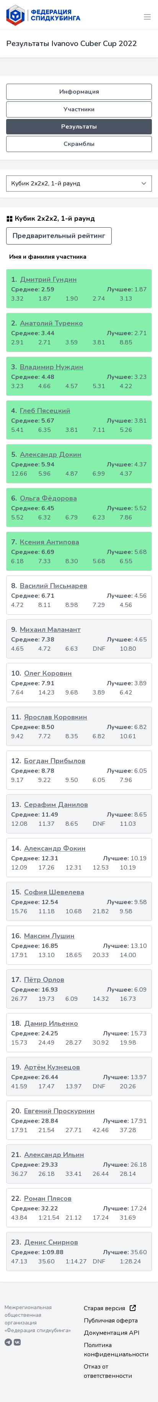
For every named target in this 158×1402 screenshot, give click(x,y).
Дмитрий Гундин (48, 279)
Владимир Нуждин (51, 367)
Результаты (79, 126)
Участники (79, 109)
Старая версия (110, 1308)
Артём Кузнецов (52, 1067)
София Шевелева (54, 892)
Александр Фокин (55, 848)
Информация (79, 92)
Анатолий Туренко (51, 323)
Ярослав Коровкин (55, 717)
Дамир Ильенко (51, 1023)
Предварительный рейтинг (59, 235)
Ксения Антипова (49, 542)
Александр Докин (50, 454)
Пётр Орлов (44, 979)
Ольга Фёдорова (48, 498)
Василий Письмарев (53, 585)
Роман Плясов (48, 1198)
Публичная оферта (111, 1320)
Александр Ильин (54, 1154)
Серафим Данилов (56, 804)
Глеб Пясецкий (45, 410)
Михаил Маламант (50, 629)
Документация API (111, 1333)
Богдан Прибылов (54, 760)
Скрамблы (79, 144)
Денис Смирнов (51, 1242)
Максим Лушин (49, 936)
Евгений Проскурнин (59, 1111)
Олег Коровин (48, 673)
